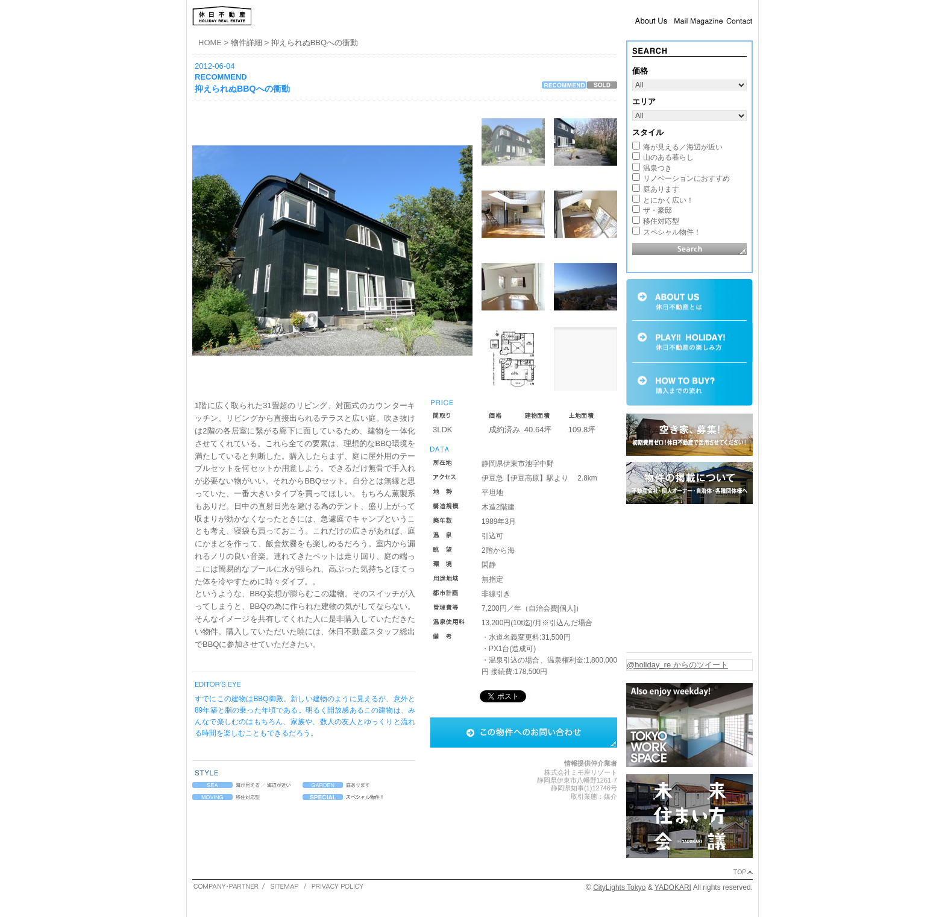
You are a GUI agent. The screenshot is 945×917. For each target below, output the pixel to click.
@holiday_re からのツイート (677, 664)
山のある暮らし (668, 157)
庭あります (661, 189)
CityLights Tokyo (619, 887)
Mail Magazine (698, 20)
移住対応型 (661, 221)
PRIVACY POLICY (337, 886)
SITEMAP (284, 886)
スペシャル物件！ (672, 232)
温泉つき (657, 168)
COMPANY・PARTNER (226, 886)
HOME (210, 42)
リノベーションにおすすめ (686, 178)
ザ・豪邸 (657, 210)
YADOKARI (673, 887)
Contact (739, 20)
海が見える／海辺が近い (683, 147)
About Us (651, 20)
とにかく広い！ (668, 200)
